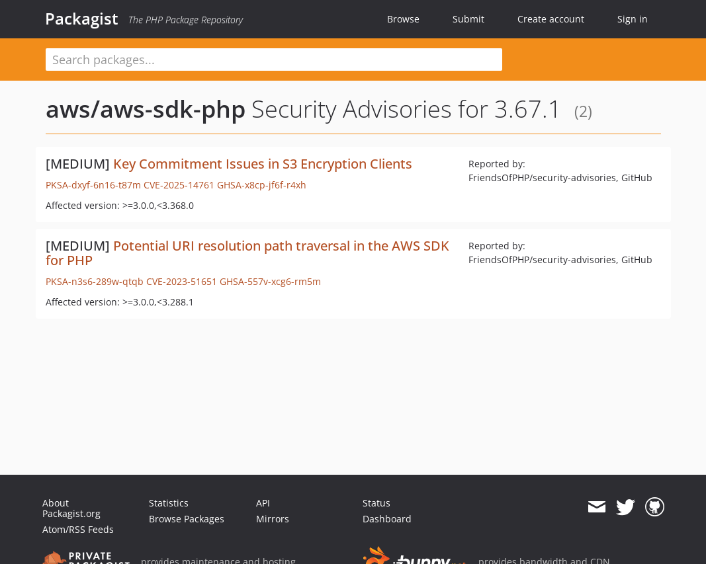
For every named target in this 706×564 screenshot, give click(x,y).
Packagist (81, 18)
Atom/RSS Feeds (78, 529)
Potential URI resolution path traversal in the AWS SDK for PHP (247, 253)
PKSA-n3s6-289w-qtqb (95, 281)
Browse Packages (186, 518)
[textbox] (274, 59)
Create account (550, 19)
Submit (468, 19)
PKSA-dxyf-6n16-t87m (93, 185)
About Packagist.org (71, 508)
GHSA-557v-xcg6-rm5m (270, 281)
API (263, 503)
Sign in (632, 19)
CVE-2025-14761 (179, 185)
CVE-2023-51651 (181, 281)
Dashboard (387, 518)
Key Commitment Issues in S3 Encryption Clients (262, 164)
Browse (403, 19)
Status (376, 503)
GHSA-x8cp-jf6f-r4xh (261, 185)
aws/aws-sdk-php (145, 109)
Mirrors (272, 518)
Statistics (169, 503)
